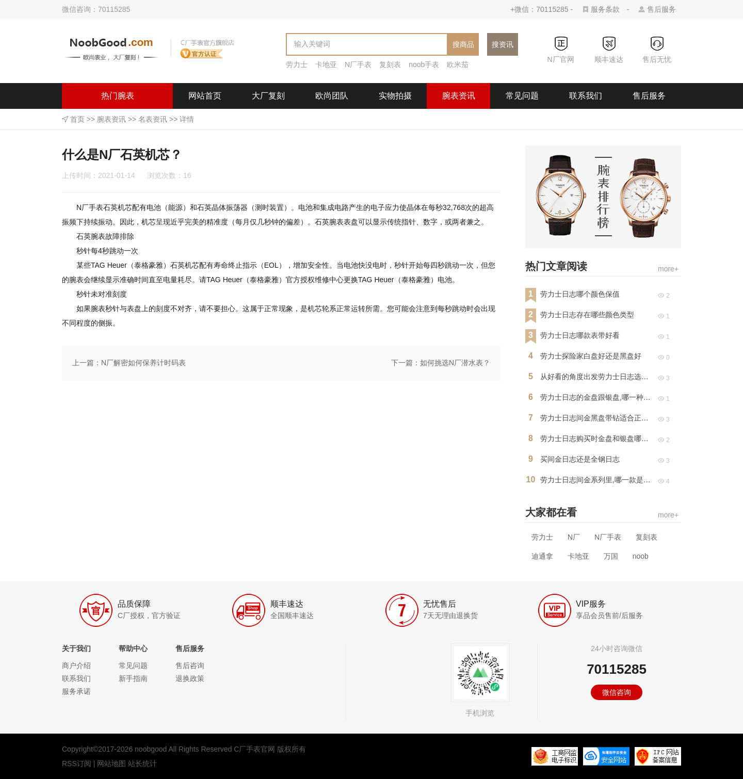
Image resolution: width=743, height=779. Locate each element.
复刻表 (390, 64)
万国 (611, 556)
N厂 (574, 537)
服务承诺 (76, 691)
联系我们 (585, 95)
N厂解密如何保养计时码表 (143, 363)
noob (641, 556)
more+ (668, 269)
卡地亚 (326, 64)
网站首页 (204, 95)
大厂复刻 (268, 95)
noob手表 (424, 64)
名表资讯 (152, 119)
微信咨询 (616, 692)
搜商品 (463, 44)
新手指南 (133, 678)
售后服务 (661, 9)
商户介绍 (76, 665)
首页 (77, 119)
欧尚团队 (331, 95)
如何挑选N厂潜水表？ (455, 363)
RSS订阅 (76, 763)
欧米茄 (458, 64)
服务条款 (605, 9)
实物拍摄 (395, 95)
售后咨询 (189, 665)
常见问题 (522, 95)
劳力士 (297, 64)
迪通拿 (542, 556)
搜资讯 (502, 44)
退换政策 (189, 678)
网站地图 (111, 763)
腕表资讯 (458, 95)
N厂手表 (358, 64)
